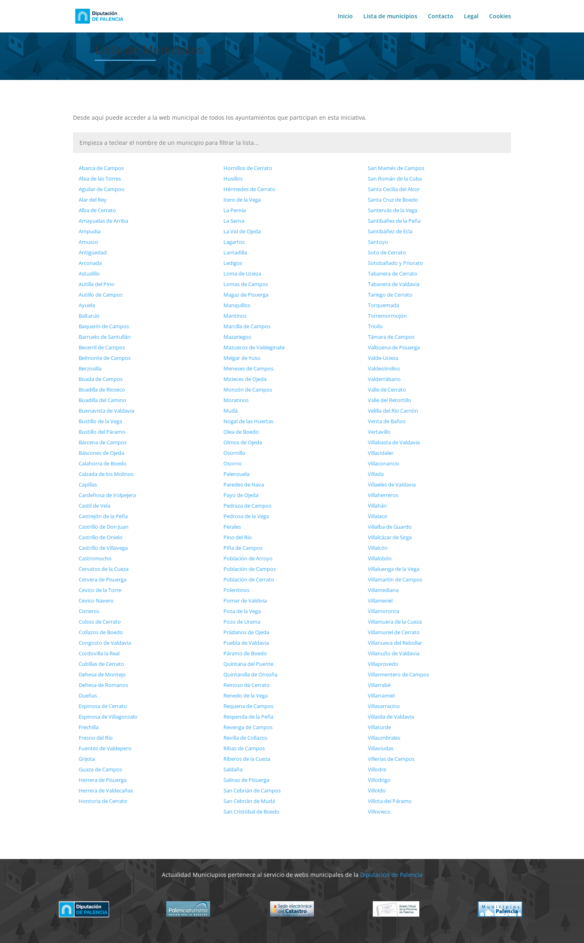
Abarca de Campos (101, 168)
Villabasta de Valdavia (394, 442)
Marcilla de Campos (247, 326)
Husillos (233, 178)
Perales (232, 526)
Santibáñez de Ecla (390, 231)
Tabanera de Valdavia (393, 284)
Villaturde (379, 727)
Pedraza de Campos (247, 505)
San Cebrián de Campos (252, 790)
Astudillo (89, 273)
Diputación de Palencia (391, 874)
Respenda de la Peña (248, 716)
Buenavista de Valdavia (106, 410)
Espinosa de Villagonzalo (108, 716)
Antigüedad (93, 252)
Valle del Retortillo (389, 400)
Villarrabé (379, 685)
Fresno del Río (96, 737)
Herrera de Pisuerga (103, 780)
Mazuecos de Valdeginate (254, 347)
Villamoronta (383, 611)
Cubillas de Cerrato (101, 663)
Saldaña (233, 769)
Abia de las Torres (100, 178)
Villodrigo (379, 780)
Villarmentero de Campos (398, 674)
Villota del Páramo (390, 801)
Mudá (230, 410)
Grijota (87, 758)
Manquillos (236, 305)
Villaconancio (383, 463)
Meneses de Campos (248, 368)
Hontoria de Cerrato (103, 801)
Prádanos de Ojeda (246, 632)
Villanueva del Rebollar (395, 642)
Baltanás (89, 315)
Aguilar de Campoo (102, 189)
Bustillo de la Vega (100, 421)
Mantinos (235, 315)
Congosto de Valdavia (105, 642)
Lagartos (234, 241)
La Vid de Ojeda (242, 231)
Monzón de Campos (247, 389)
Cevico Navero (96, 600)
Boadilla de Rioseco (102, 389)
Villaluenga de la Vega (393, 569)
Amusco (88, 241)
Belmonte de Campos (105, 358)
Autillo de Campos (100, 294)
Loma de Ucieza (242, 273)
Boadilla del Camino (102, 400)
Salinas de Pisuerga (246, 780)
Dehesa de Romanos (103, 685)
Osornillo (234, 452)
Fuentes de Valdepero (105, 748)
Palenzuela (236, 474)
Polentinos (236, 590)
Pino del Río (237, 537)
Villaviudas (380, 748)
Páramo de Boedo (245, 653)
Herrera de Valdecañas (106, 790)
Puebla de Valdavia (246, 642)
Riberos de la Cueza (246, 758)
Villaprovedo (383, 663)
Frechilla (89, 727)
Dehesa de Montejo (102, 674)
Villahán (377, 505)
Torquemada (383, 305)
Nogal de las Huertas (248, 421)
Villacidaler (380, 452)
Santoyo (378, 241)
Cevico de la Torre (100, 590)
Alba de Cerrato (97, 210)
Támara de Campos (391, 336)
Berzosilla (90, 368)
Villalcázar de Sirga (390, 537)
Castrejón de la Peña (103, 516)
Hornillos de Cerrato (247, 168)
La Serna (233, 220)
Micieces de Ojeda (244, 379)
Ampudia (90, 231)
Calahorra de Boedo (103, 463)
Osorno (232, 463)
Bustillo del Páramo (102, 431)
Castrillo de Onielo (100, 537)
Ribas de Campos (244, 748)
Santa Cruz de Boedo (393, 199)
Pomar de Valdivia (245, 600)
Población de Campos (249, 569)
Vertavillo (379, 431)
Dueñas (88, 695)
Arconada (90, 263)
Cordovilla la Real (99, 653)
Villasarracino (384, 706)
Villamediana (383, 590)
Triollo (375, 326)
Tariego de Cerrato (390, 294)
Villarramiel (381, 695)
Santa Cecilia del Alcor (394, 189)
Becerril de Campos (102, 347)
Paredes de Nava (243, 484)
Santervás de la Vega (392, 210)
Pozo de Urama (241, 621)
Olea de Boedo (241, 431)
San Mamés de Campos (396, 168)
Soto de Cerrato (387, 252)
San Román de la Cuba (395, 178)
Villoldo (377, 790)
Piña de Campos (242, 547)
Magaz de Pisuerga (245, 294)
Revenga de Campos (248, 727)
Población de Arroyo (248, 558)
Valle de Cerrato (387, 389)
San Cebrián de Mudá (249, 801)
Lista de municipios (390, 16)
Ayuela (87, 305)
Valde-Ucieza (383, 358)
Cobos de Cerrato (100, 621)
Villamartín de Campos (395, 579)
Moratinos (236, 400)
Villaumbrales (384, 737)
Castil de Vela (94, 505)
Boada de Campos (100, 379)
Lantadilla (235, 252)
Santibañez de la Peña (394, 220)
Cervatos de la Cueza (104, 569)
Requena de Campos (248, 706)
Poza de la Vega (242, 611)
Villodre (377, 769)
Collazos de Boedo (101, 632)
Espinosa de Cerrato (103, 706)
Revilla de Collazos (245, 737)
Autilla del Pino (96, 284)
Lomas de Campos (245, 284)
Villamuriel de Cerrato (394, 632)
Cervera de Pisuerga (103, 579)
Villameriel (380, 600)
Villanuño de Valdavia (393, 653)
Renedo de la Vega (245, 695)
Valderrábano (384, 379)
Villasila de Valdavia (391, 716)
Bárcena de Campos (103, 442)
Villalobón (380, 558)
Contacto (440, 16)
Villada (376, 474)
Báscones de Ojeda (101, 452)
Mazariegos (237, 336)
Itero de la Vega (242, 199)
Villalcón (378, 547)
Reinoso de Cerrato (246, 685)
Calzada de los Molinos (106, 474)
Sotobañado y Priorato (395, 263)
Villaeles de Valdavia (392, 484)
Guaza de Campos (100, 769)
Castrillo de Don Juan (104, 526)
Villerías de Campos (391, 758)
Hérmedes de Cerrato (249, 189)
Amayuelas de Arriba (103, 220)
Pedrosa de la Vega (246, 516)
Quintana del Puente (248, 663)
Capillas (88, 484)
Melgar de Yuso (241, 358)
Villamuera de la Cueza (395, 621)
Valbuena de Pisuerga (394, 347)
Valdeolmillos (384, 368)
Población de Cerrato (248, 579)
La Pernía (234, 210)
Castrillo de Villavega (103, 547)
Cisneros (89, 611)
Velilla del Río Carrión (393, 410)
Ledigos (232, 263)
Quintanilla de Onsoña (250, 674)
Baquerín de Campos (104, 326)
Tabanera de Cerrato (392, 273)
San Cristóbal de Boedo (251, 811)
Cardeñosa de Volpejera (107, 495)
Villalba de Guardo (390, 526)
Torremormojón (387, 315)
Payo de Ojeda (240, 495)
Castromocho (95, 558)
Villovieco (379, 811)
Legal (471, 16)
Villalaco (377, 516)
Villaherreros (383, 495)
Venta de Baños (387, 421)
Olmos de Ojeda (242, 442)
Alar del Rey (93, 199)
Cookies (500, 16)
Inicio (345, 16)
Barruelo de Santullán (105, 336)
